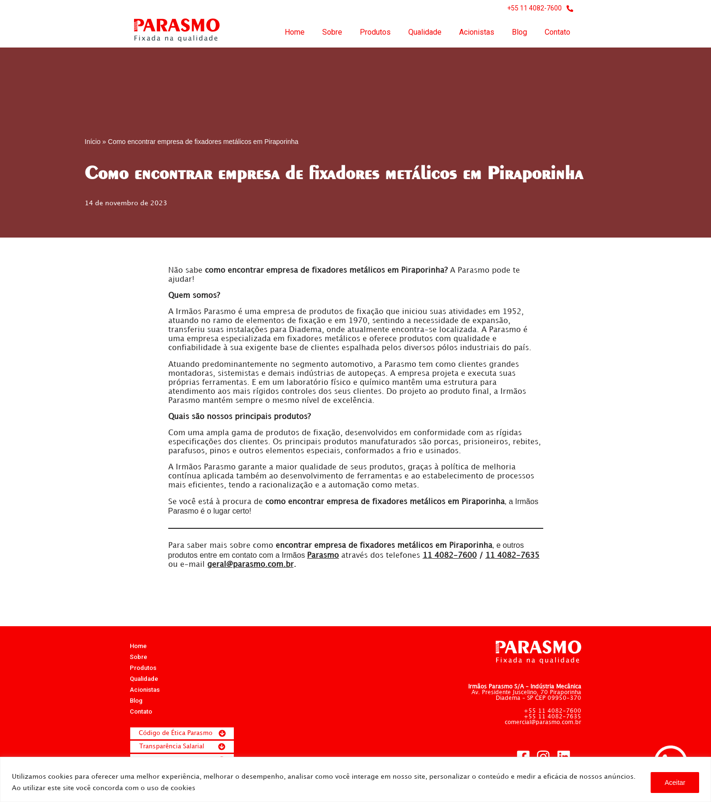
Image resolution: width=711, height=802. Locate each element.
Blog (519, 32)
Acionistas (476, 32)
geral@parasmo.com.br (250, 566)
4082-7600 (450, 557)
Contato (557, 32)
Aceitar (674, 782)
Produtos (375, 32)
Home (295, 32)
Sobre (332, 32)
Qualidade (425, 32)
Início (92, 141)
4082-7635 (512, 557)
